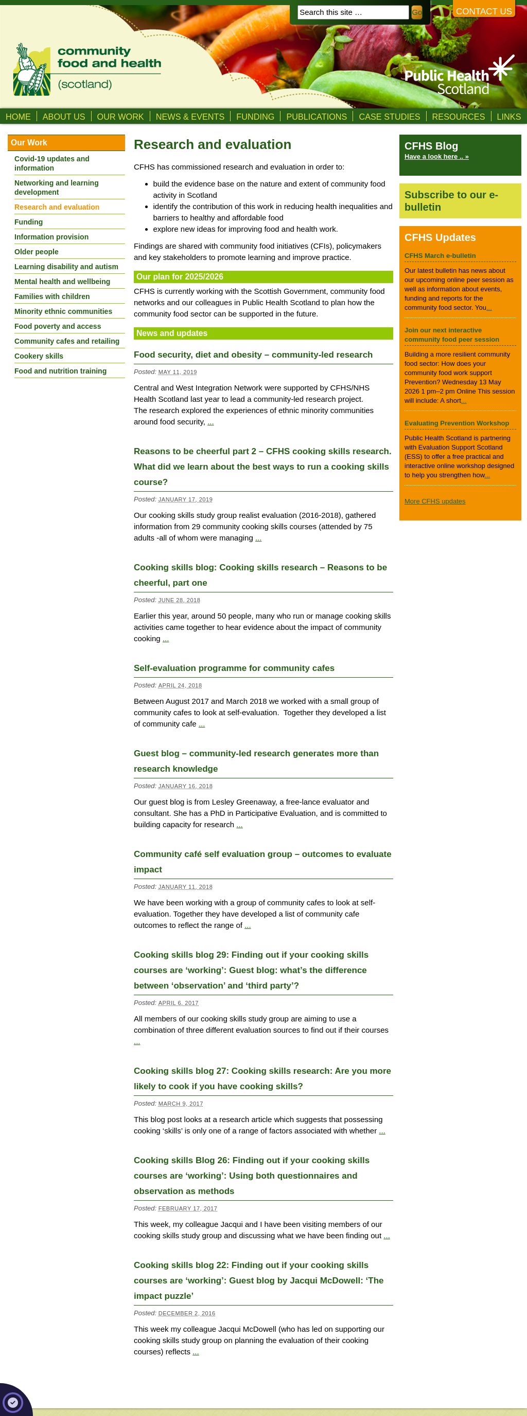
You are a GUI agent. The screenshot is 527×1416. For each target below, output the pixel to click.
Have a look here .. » (437, 156)
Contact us (484, 11)
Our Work (120, 116)
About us (64, 116)
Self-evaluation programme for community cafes (234, 668)
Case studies (389, 116)
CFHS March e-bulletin (440, 255)
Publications (316, 116)
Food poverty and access (57, 326)
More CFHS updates (435, 501)
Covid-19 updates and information (52, 163)
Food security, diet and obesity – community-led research (253, 355)
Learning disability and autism (66, 267)
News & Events (190, 116)
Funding (255, 116)
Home (18, 116)
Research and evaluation (56, 207)
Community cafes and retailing (66, 341)
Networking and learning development (56, 187)
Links (509, 116)
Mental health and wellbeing (62, 281)
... (210, 421)
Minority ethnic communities (63, 311)
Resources (458, 116)
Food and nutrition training (60, 371)
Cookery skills (38, 356)
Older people (36, 252)
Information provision (51, 237)
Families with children (52, 296)
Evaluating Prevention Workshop (457, 423)
